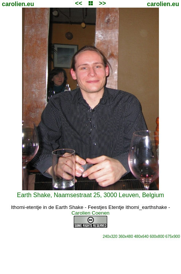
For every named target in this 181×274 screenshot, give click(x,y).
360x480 (125, 236)
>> (102, 3)
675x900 (172, 236)
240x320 (110, 236)
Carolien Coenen (90, 213)
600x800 (157, 236)
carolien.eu (18, 4)
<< (78, 3)
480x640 (141, 236)
